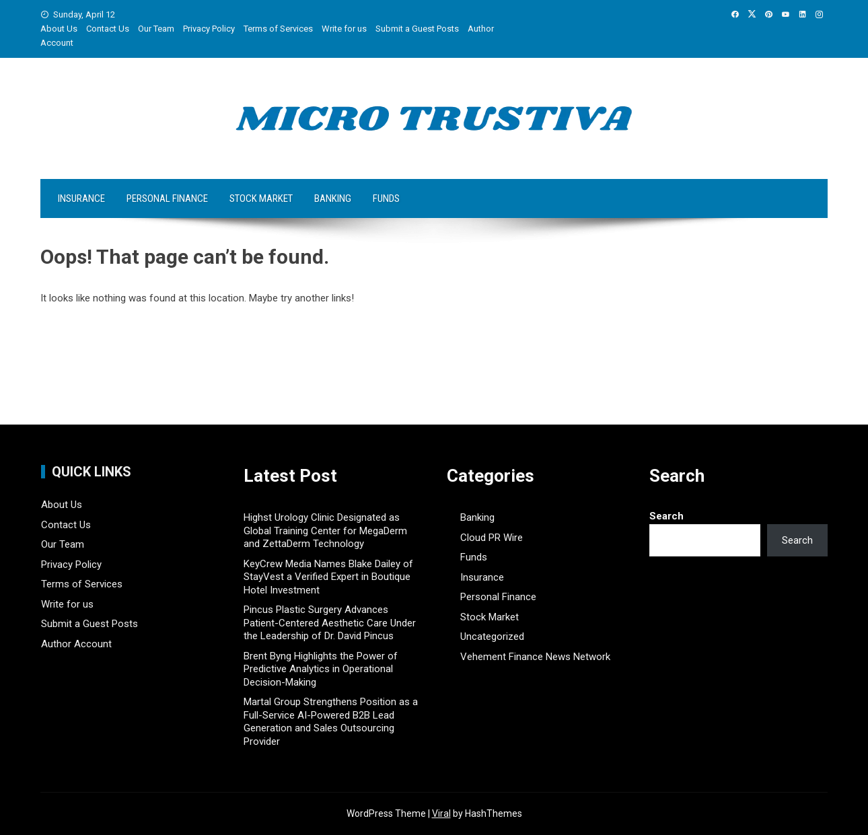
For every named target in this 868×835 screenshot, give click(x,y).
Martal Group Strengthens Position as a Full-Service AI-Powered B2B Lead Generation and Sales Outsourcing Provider (331, 722)
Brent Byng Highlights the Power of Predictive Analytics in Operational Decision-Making (321, 669)
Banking (332, 198)
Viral (441, 813)
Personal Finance (167, 198)
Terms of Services (278, 29)
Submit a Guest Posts (417, 29)
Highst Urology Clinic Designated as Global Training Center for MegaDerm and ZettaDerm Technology (325, 530)
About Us (58, 29)
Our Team (156, 29)
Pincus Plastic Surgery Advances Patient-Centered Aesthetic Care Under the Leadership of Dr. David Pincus (330, 623)
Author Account (76, 644)
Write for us (344, 29)
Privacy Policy (209, 29)
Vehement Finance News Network (535, 657)
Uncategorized (492, 636)
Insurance (81, 198)
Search (666, 516)
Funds (386, 198)
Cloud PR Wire (491, 538)
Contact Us (107, 29)
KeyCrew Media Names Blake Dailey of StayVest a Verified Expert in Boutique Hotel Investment (328, 577)
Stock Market (261, 198)
